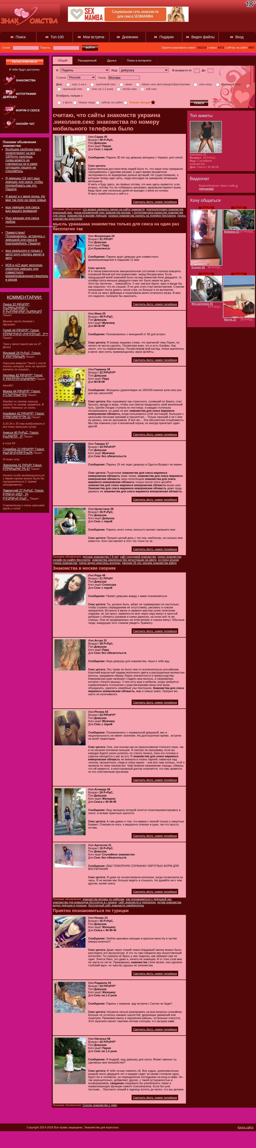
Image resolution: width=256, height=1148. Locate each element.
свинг (126, 84)
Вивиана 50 (231, 231)
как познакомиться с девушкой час (149, 899)
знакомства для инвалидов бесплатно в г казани (85, 902)
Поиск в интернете (139, 60)
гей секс (149, 88)
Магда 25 (230, 319)
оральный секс (69, 88)
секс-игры (203, 84)
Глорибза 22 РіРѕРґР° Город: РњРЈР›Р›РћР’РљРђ (23, 451)
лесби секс (127, 88)
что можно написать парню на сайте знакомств (113, 209)
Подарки (166, 37)
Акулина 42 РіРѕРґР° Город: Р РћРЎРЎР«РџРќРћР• (23, 377)
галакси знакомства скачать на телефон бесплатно (142, 215)
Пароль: (59, 47)
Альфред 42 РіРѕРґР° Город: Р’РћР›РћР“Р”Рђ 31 (23, 415)
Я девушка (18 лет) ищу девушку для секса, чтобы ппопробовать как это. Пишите (24, 184)
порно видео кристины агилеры (100, 562)
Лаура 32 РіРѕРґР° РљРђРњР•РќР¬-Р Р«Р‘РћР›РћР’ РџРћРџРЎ (22, 308)
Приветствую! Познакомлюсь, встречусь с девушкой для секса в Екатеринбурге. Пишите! (25, 238)
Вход (239, 37)
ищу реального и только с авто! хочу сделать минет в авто (24, 254)
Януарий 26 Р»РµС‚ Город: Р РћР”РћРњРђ (22, 354)
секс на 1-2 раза (99, 88)
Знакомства (26, 80)
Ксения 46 (198, 267)
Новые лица (84, 102)
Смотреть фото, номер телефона (155, 201)
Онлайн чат (25, 123)
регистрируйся (24, 61)
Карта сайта (245, 1127)
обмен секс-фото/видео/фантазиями (163, 84)
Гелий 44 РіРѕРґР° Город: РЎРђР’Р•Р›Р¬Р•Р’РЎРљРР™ (25, 332)
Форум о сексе (28, 110)
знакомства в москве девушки (87, 215)
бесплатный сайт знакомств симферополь (116, 905)
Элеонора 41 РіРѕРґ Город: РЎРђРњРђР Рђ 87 (22, 467)
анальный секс (228, 84)
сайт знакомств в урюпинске (137, 902)
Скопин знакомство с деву (99, 1105)
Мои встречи (93, 37)
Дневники (130, 37)
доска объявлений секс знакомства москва (102, 212)
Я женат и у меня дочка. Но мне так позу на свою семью (25, 198)
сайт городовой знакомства (138, 556)
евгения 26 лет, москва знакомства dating (149, 562)
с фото (64, 102)
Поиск (21, 37)
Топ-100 (57, 37)
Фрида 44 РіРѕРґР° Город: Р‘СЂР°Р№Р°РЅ (22, 393)
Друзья (111, 60)
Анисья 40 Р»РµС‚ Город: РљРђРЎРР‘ (21, 434)
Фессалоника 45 (202, 303)
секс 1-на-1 (76, 84)
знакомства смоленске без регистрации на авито (124, 559)
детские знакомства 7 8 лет (100, 556)
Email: (21, 47)
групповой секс (103, 84)
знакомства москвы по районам (103, 899)
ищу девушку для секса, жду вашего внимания (22, 209)
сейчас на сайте (109, 102)
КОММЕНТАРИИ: (24, 297)
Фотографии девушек (19, 95)
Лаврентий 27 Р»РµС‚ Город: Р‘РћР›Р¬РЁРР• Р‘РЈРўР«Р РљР (23, 494)
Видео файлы (203, 37)
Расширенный (87, 60)
